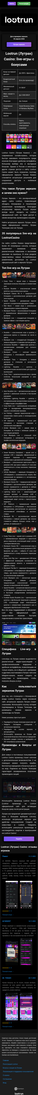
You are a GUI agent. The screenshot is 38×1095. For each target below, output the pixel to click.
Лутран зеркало (19, 44)
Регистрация (23, 4)
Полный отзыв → (8, 915)
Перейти (19, 839)
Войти (12, 4)
